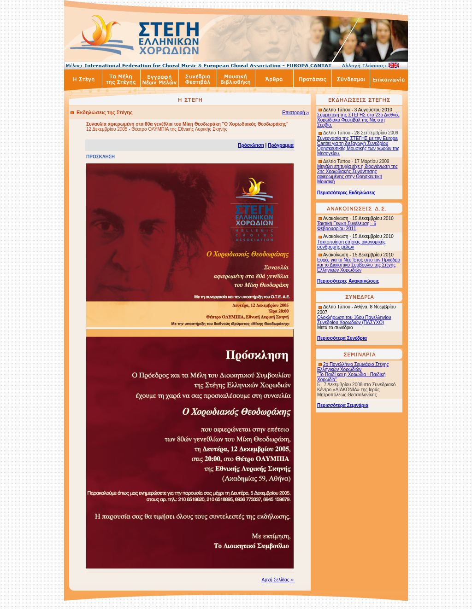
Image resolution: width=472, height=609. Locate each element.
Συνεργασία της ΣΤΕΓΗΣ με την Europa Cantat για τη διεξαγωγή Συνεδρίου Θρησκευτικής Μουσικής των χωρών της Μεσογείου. (358, 146)
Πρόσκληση (251, 145)
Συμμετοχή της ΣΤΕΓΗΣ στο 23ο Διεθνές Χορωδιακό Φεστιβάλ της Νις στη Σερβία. (358, 120)
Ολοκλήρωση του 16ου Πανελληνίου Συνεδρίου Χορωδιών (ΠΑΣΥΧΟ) (354, 320)
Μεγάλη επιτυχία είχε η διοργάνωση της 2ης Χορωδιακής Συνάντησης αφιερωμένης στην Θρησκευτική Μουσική (357, 174)
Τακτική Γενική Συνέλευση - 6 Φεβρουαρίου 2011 (346, 226)
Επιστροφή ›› (295, 112)
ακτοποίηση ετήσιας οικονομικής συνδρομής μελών (351, 244)
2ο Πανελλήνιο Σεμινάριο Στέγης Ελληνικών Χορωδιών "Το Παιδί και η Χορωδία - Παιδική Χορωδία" (353, 372)
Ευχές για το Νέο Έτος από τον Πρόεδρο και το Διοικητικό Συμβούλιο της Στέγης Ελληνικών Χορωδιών (358, 265)
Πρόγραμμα (281, 145)
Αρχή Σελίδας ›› (278, 579)
